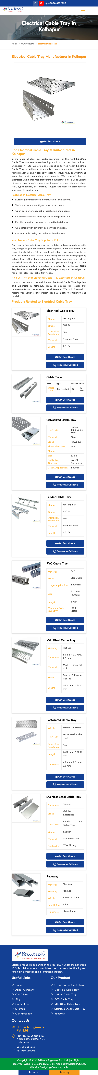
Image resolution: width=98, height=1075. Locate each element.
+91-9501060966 (26, 1050)
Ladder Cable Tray (65, 994)
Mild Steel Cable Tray (67, 1004)
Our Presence (23, 1013)
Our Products (27, 44)
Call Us (33, 1072)
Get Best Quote (65, 357)
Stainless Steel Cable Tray (69, 1009)
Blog (18, 999)
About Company (24, 989)
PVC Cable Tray (63, 999)
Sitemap (20, 1009)
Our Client (21, 994)
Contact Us (22, 1004)
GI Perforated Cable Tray (69, 985)
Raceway (59, 1013)
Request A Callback (65, 365)
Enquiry (64, 1072)
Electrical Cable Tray (66, 989)
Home (14, 44)
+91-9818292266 (55, 3)
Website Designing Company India (49, 1067)
